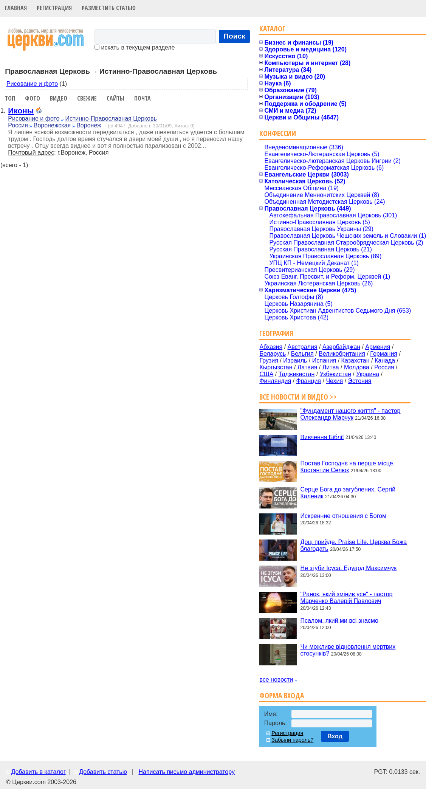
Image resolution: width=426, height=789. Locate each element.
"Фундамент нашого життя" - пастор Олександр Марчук (350, 414)
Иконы (21, 110)
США (266, 374)
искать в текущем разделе (134, 47)
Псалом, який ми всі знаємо (339, 620)
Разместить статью (109, 8)
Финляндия (275, 381)
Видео (58, 98)
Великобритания (342, 353)
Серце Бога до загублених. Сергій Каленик (347, 492)
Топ (10, 98)
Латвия (307, 367)
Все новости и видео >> (298, 397)
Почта (142, 98)
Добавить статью (103, 772)
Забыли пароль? (292, 740)
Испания (324, 360)
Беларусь (272, 353)
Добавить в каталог (38, 772)
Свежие (87, 98)
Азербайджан (341, 347)
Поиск (234, 36)
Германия (383, 353)
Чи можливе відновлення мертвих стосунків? (347, 650)
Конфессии (277, 133)
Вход (334, 736)
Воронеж (88, 125)
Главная (16, 8)
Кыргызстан (275, 367)
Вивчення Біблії (322, 437)
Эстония (360, 381)
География (276, 333)
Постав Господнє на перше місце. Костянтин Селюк (347, 466)
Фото (32, 98)
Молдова (356, 367)
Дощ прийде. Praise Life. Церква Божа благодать (353, 545)
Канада (385, 360)
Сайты (115, 98)
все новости (276, 679)
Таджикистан (297, 374)
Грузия (268, 360)
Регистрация (54, 8)
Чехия (334, 381)
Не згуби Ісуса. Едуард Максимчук (348, 568)
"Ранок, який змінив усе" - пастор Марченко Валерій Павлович (346, 597)
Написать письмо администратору (186, 772)
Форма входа (281, 695)
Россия (18, 125)
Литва (330, 367)
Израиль (295, 360)
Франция (308, 381)
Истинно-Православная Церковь (110, 118)
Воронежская (52, 125)
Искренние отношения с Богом (343, 515)
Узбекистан (335, 374)
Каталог (272, 28)
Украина (367, 374)
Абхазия (270, 347)
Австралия (303, 347)
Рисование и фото (32, 84)
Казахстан (355, 360)
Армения (377, 347)
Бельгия (302, 353)
